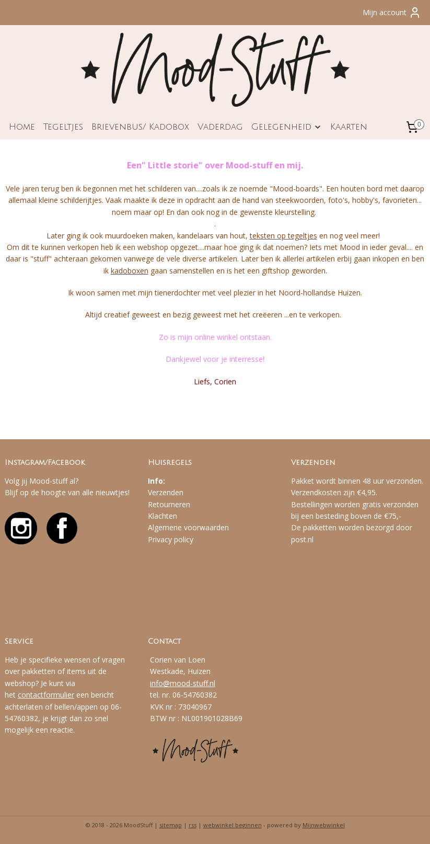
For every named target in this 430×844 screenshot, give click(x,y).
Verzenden (165, 492)
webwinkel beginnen (232, 825)
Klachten (162, 516)
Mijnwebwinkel (324, 825)
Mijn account (392, 12)
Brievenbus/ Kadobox (140, 127)
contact (30, 695)
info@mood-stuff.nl (182, 683)
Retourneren (169, 504)
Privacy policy (170, 539)
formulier (58, 695)
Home (22, 127)
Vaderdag (220, 127)
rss (192, 825)
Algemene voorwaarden (188, 527)
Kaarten (348, 127)
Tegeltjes (63, 127)
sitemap (170, 825)
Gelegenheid (286, 127)
